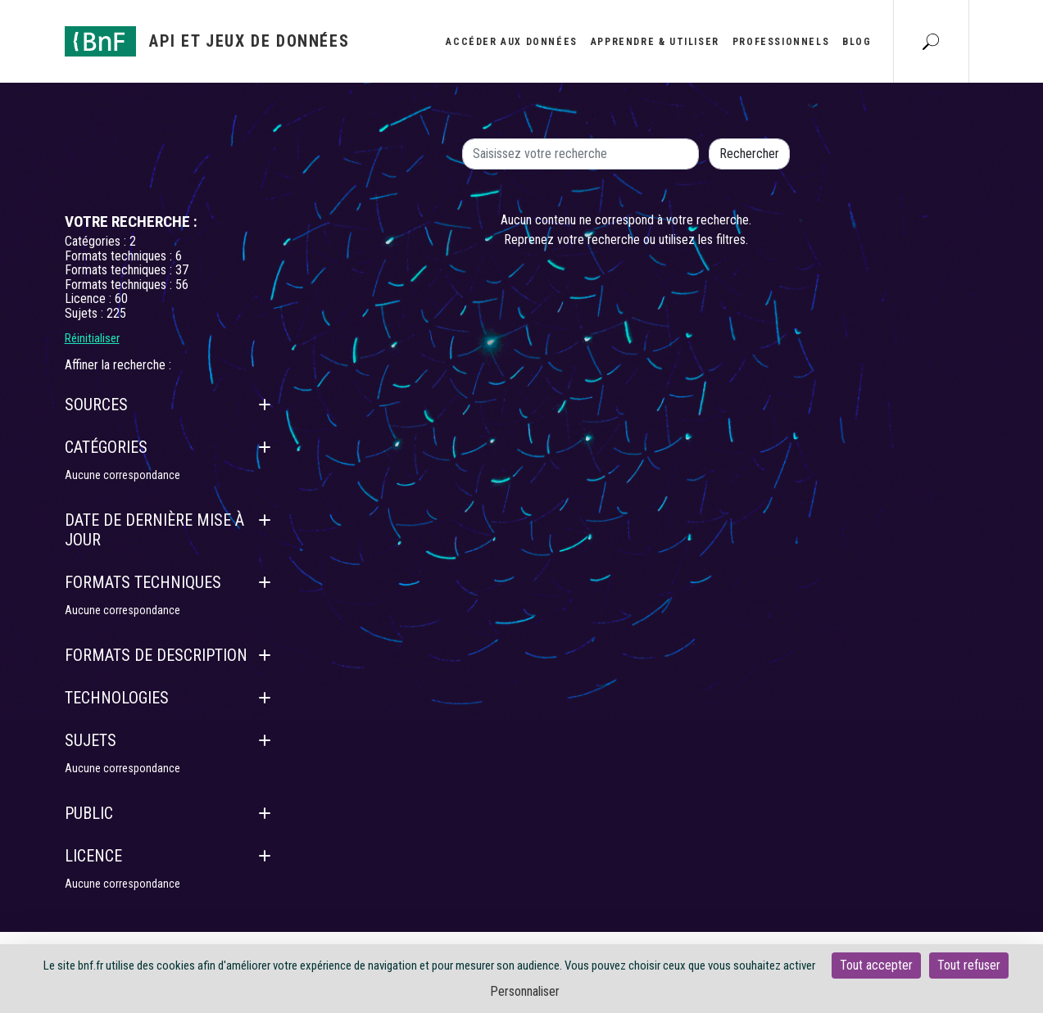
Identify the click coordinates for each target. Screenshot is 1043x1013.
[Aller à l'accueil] (207, 41)
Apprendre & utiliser (655, 41)
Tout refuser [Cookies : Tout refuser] (968, 965)
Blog (856, 41)
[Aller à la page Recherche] (931, 40)
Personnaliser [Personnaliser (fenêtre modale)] (525, 991)
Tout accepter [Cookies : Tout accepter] (876, 965)
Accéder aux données (511, 41)
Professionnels (780, 41)
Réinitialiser (92, 338)
